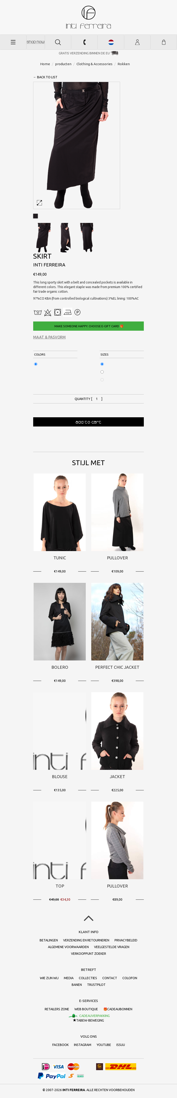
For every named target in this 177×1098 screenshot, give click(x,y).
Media (69, 978)
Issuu (120, 1045)
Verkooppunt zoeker (88, 953)
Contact (109, 978)
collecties (88, 978)
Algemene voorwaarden (68, 947)
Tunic (59, 557)
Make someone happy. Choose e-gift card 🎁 (89, 326)
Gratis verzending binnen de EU (84, 53)
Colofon (129, 978)
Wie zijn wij (49, 978)
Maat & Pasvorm (49, 337)
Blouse (60, 776)
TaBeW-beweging (88, 1020)
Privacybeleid (126, 940)
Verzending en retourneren (86, 940)
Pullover (117, 557)
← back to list (45, 77)
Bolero (59, 667)
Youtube (104, 1045)
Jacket (117, 776)
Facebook (60, 1045)
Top (60, 886)
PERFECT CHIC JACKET (117, 667)
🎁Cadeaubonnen (117, 1009)
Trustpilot (96, 985)
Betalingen (49, 940)
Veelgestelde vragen (111, 947)
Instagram (82, 1045)
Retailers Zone (57, 1009)
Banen (77, 985)
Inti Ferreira (88, 17)
